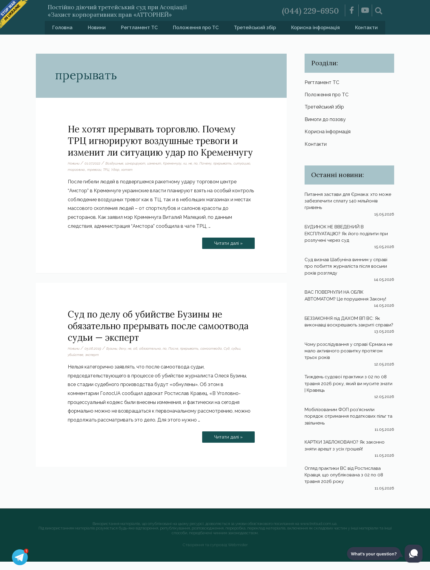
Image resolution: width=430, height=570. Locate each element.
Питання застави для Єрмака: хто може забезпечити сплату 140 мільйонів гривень (343, 202)
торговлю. (96, 170)
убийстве (76, 355)
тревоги (114, 170)
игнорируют (138, 163)
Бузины (114, 348)
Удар (137, 170)
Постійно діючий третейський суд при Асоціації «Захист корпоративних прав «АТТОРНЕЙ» (136, 10)
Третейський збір (255, 27)
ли (191, 163)
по (203, 163)
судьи (242, 348)
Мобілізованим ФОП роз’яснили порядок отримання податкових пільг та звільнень (347, 424)
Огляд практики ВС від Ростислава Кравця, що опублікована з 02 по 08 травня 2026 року (346, 483)
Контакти (366, 27)
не (197, 163)
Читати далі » (227, 241)
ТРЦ (127, 170)
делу (125, 348)
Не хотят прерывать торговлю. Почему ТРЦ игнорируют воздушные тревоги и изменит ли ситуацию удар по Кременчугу (160, 140)
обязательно (154, 348)
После (178, 348)
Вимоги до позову (325, 120)
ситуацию (76, 170)
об (139, 348)
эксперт (93, 355)
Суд (232, 348)
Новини (97, 27)
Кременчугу (178, 163)
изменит (158, 163)
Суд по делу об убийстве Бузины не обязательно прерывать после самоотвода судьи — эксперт (158, 326)
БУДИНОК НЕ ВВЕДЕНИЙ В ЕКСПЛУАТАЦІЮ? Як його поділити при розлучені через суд (345, 235)
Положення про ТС (196, 27)
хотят (148, 170)
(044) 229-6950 (308, 10)
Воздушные (116, 163)
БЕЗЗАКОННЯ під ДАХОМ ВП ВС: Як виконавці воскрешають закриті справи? (345, 326)
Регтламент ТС (139, 27)
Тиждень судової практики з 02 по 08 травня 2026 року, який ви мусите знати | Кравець (348, 392)
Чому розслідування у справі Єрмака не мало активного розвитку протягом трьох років (349, 359)
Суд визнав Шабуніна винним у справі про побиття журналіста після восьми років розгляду (348, 268)
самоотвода (217, 348)
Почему (213, 163)
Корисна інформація (315, 27)
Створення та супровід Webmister (215, 552)
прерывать (230, 163)
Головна (62, 27)
